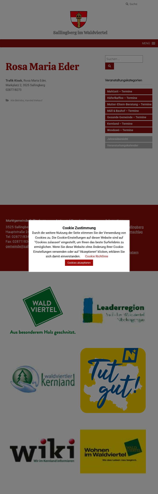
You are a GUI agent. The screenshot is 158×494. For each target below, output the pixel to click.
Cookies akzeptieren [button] (79, 262)
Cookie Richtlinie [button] (96, 256)
